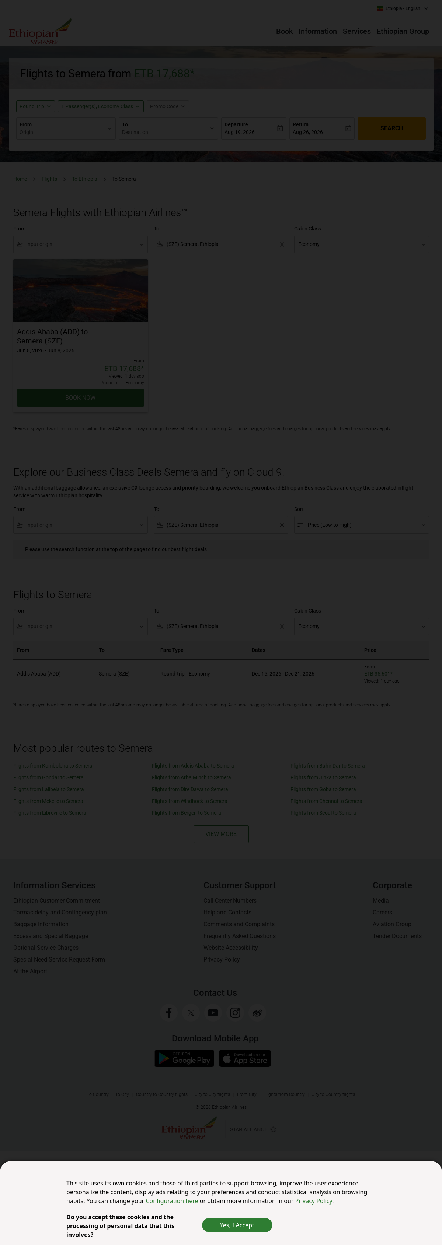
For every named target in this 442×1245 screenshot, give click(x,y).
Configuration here (172, 1201)
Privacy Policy (313, 1201)
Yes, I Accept (237, 1225)
